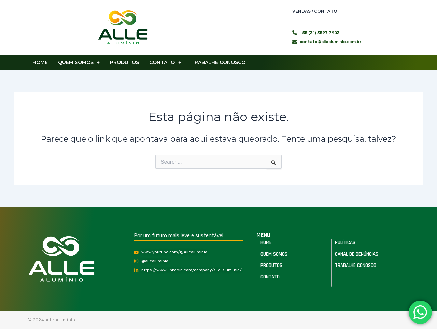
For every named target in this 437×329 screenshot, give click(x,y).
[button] (79, 62)
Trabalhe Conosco (218, 62)
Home (40, 62)
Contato (165, 62)
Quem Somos (79, 62)
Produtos (124, 62)
